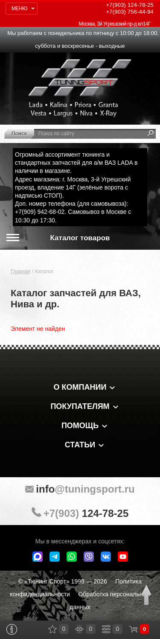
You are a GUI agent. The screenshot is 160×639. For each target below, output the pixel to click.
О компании (80, 387)
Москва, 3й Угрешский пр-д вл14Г (115, 24)
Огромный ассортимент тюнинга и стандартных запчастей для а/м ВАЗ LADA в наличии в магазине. (76, 162)
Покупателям (79, 406)
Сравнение (106, 629)
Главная (20, 271)
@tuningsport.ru (79, 489)
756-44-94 (130, 12)
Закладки (52, 629)
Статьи (80, 445)
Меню (19, 9)
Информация (11, 629)
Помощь (80, 425)
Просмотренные (79, 629)
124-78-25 (130, 5)
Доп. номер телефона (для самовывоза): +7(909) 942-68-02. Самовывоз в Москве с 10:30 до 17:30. (73, 211)
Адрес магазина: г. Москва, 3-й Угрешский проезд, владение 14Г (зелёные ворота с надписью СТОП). (73, 187)
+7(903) (80, 513)
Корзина (133, 629)
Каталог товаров (80, 238)
